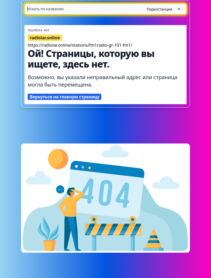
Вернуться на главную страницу (64, 97)
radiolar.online (45, 38)
